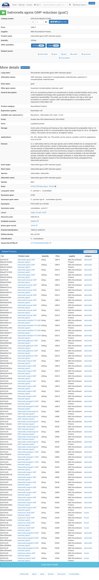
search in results (90, 251)
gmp (63, 54)
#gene (34, 574)
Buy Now (59, 22)
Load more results (49, 564)
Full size (91, 3)
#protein (51, 574)
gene (54, 54)
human (86, 513)
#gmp (42, 574)
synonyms (86, 54)
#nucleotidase (74, 574)
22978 (34, 226)
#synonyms (61, 574)
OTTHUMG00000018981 (41, 243)
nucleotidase (64, 58)
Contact (29, 5)
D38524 (35, 221)
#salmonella (24, 574)
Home (14, 5)
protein (73, 54)
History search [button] (80, 5)
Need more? (25, 67)
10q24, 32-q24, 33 (38, 212)
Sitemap (21, 5)
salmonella (43, 54)
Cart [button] (37, 5)
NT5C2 (34, 186)
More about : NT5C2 (47, 186)
